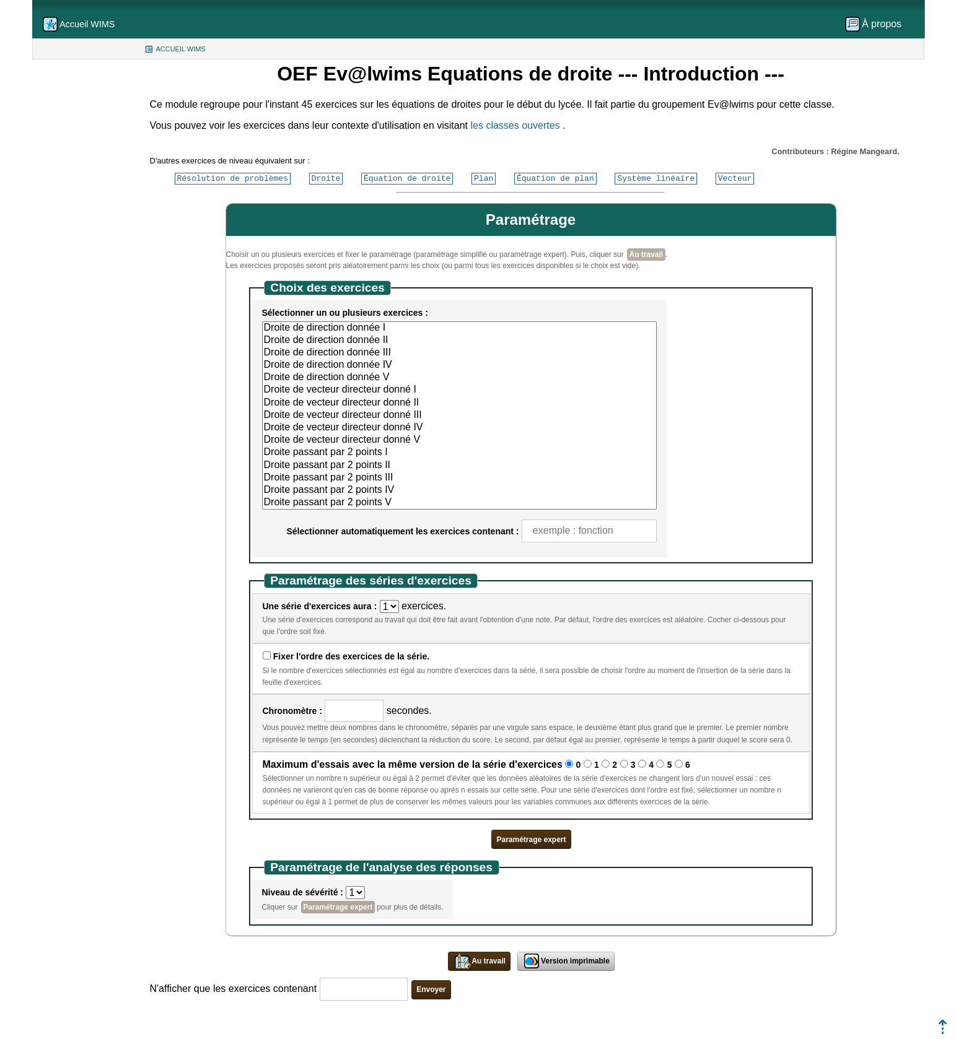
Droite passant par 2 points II (459, 465)
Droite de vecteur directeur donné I (459, 390)
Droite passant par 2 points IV (459, 490)
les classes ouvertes (515, 125)
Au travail (646, 254)
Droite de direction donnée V (459, 378)
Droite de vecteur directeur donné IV (459, 428)
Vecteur (735, 178)
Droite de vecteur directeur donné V (459, 440)
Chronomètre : (292, 711)
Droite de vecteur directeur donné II (459, 403)
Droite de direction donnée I (459, 328)
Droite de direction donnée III (459, 353)
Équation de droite (407, 178)
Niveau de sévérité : (303, 892)
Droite (326, 178)
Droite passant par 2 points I (459, 452)
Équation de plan (555, 178)
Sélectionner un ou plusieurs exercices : (345, 313)
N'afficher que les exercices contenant (233, 988)
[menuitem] (877, 24)
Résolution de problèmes (232, 178)
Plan (483, 178)
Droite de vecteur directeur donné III (459, 415)
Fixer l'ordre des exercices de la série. (351, 656)
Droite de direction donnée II (459, 340)
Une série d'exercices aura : (320, 606)
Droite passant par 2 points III (459, 478)
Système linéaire (656, 178)
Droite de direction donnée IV (459, 365)
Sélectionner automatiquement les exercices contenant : (403, 531)
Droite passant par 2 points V (459, 503)
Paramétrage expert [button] (531, 839)
